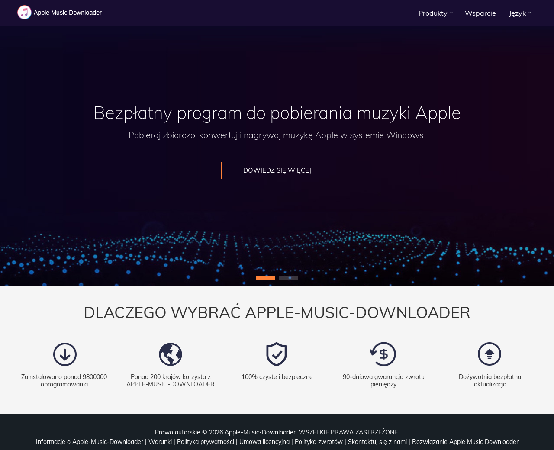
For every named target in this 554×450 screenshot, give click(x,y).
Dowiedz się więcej (277, 170)
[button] (265, 278)
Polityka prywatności (205, 442)
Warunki (160, 442)
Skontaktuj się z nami (377, 442)
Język (517, 13)
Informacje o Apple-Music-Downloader (89, 442)
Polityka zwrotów (319, 442)
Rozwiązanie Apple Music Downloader (465, 442)
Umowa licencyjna (264, 442)
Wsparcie (480, 13)
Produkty (433, 13)
